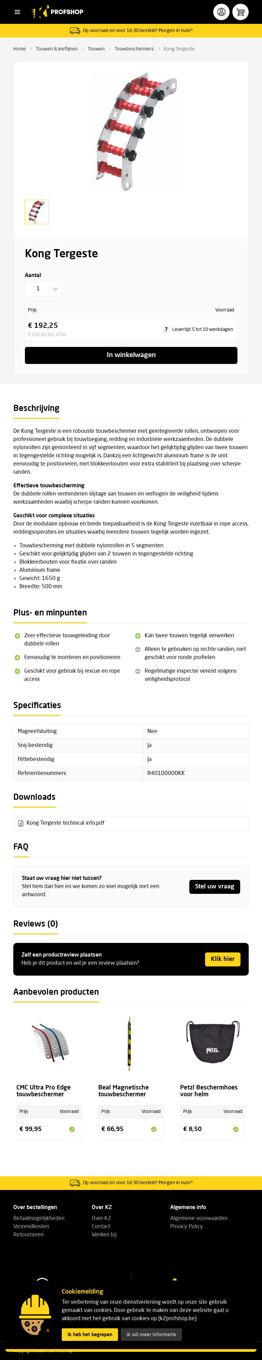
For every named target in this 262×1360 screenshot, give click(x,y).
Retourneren (28, 1235)
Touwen (96, 49)
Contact (101, 1226)
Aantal (33, 275)
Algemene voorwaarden (199, 1218)
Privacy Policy (186, 1226)
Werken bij (104, 1235)
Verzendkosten (31, 1226)
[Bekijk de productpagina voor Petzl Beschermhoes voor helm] (213, 1048)
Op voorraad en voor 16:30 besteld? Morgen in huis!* (138, 30)
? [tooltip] (166, 330)
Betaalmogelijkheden (38, 1218)
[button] (17, 12)
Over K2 (101, 1218)
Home (19, 49)
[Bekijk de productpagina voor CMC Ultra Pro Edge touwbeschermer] (49, 1048)
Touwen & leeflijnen (57, 49)
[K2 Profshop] (57, 12)
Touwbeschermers (134, 49)
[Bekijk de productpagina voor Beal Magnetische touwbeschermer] (131, 1048)
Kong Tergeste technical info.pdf (65, 823)
